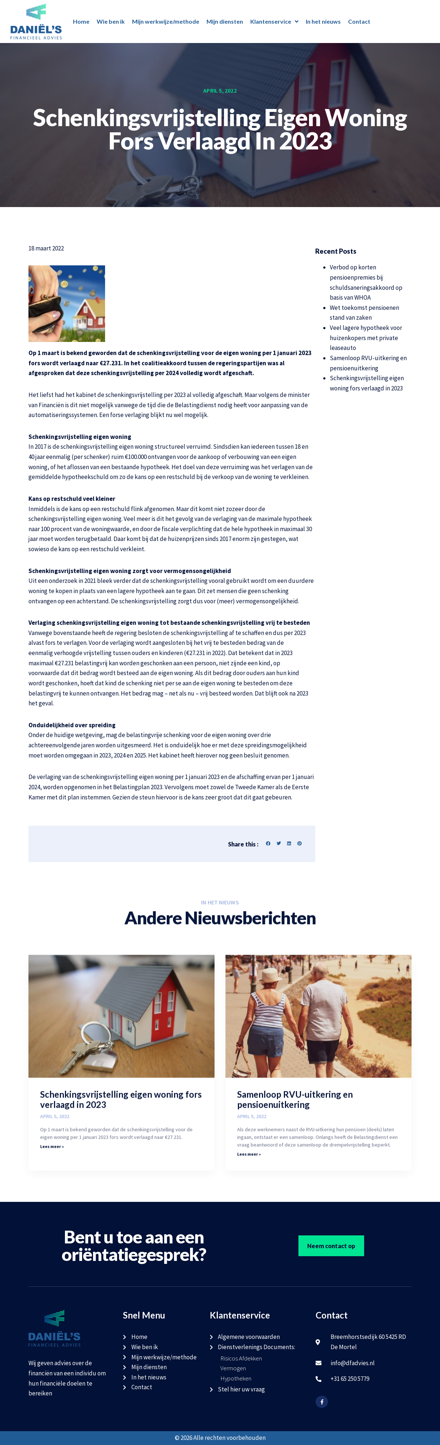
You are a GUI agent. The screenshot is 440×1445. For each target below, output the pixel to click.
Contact (359, 21)
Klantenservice (274, 21)
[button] (268, 844)
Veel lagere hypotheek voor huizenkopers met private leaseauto (366, 338)
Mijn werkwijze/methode (165, 21)
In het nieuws (323, 21)
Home (81, 21)
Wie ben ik (111, 21)
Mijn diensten (225, 21)
